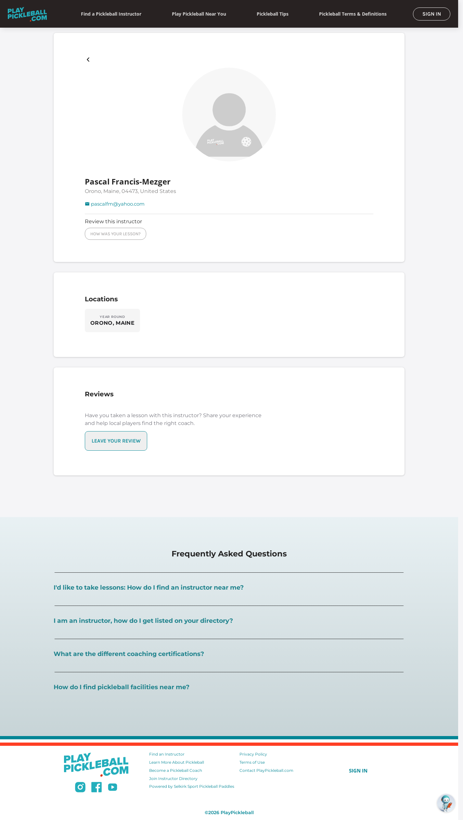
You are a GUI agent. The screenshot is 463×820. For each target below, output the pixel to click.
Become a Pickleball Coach (175, 770)
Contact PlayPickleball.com (266, 770)
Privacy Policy (253, 754)
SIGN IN (431, 14)
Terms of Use (252, 762)
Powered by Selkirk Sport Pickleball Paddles (191, 786)
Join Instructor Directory (173, 778)
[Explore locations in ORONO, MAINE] (112, 320)
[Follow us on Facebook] (96, 788)
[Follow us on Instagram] (80, 788)
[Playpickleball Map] (89, 59)
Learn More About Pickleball (176, 762)
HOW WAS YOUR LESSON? (115, 233)
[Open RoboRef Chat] (446, 803)
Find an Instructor (167, 754)
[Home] (27, 14)
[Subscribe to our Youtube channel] (113, 788)
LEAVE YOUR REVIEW (116, 441)
